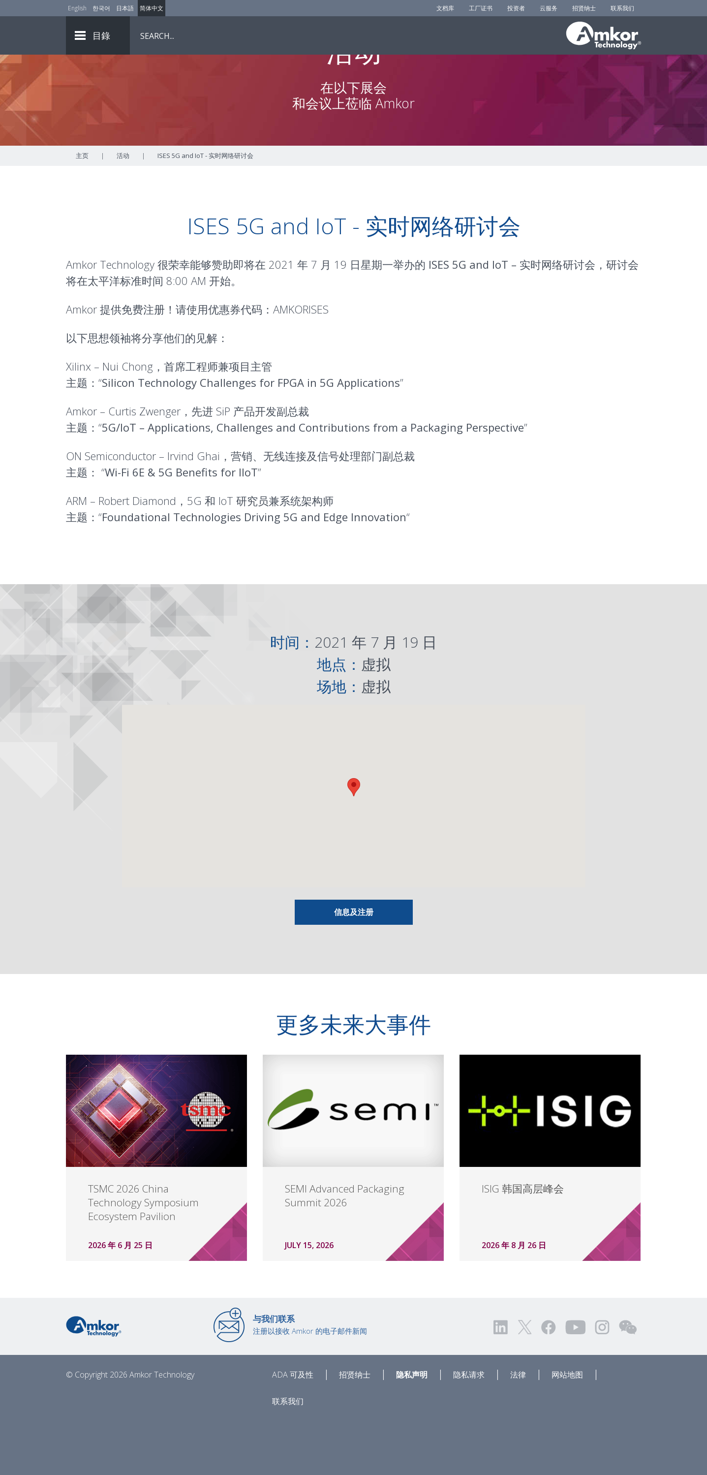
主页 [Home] (82, 210)
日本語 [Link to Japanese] (125, 8)
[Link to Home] (94, 1380)
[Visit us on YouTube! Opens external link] (575, 1382)
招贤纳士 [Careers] (584, 8)
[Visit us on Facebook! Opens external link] (548, 1382)
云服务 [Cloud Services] (548, 8)
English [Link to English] (77, 8)
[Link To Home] (604, 35)
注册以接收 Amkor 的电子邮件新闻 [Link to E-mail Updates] (310, 1379)
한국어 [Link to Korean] (101, 8)
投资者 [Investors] (516, 8)
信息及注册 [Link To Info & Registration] (353, 966)
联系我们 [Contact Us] (622, 8)
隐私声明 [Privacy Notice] (412, 1429)
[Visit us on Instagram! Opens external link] (602, 1382)
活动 (123, 210)
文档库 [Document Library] (445, 8)
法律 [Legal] (518, 1429)
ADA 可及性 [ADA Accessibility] (292, 1429)
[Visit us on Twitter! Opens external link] (524, 1382)
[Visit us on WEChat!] (628, 1382)
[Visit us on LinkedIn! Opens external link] (501, 1382)
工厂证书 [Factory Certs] (480, 8)
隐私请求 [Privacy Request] (469, 1429)
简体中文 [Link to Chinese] (151, 8)
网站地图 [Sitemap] (567, 1429)
